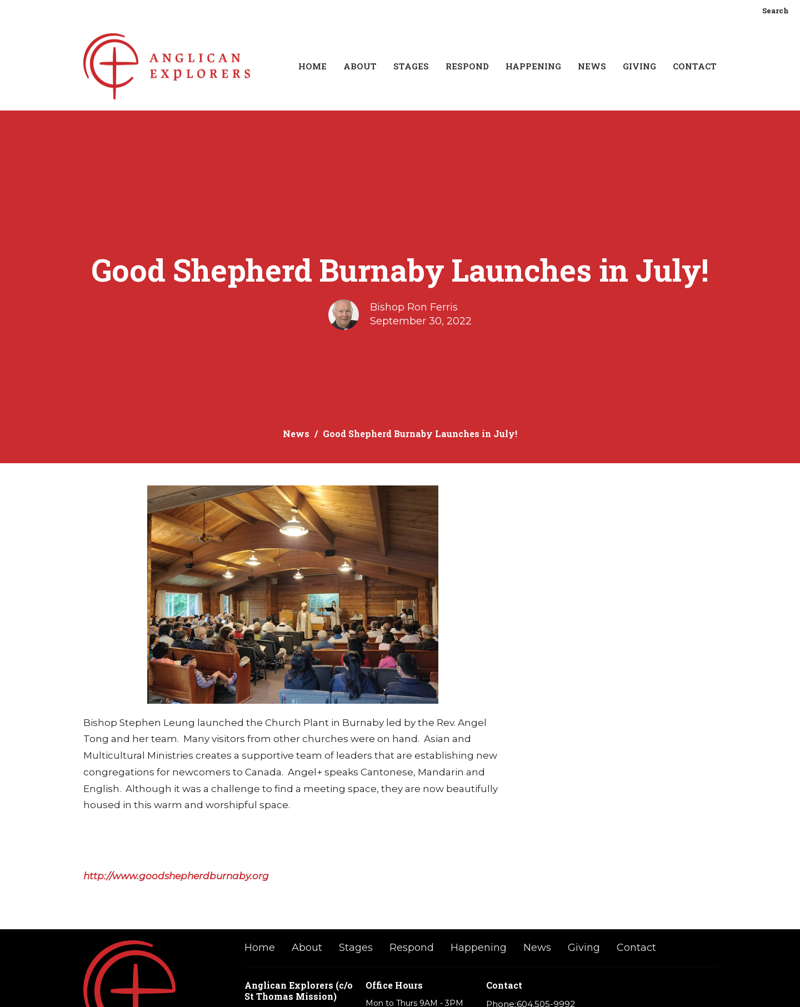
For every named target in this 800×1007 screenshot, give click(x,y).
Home (312, 66)
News (592, 66)
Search (775, 11)
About (360, 66)
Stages (411, 66)
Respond (467, 66)
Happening (533, 66)
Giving (639, 66)
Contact (695, 66)
